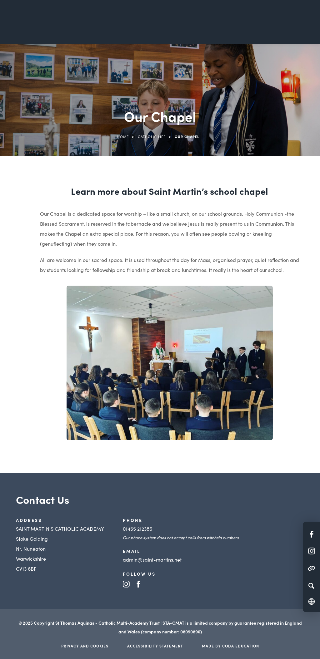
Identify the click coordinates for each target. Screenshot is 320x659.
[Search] (311, 585)
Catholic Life (152, 136)
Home (123, 136)
